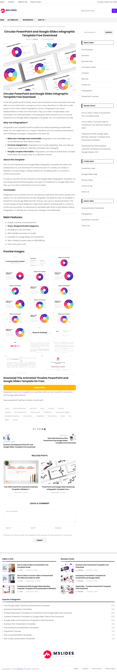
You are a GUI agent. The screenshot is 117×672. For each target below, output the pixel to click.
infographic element (63, 412)
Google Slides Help (89, 174)
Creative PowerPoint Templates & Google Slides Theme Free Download (59, 616)
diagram (8, 412)
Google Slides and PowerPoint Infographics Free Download (59, 620)
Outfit (23, 244)
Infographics (28, 20)
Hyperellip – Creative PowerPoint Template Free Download (93, 587)
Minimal (85, 79)
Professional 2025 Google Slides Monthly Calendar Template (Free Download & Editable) (96, 137)
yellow (15, 420)
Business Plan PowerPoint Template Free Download (92, 566)
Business (85, 55)
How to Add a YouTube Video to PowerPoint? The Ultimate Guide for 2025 (96, 125)
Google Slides (35, 412)
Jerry (21, 570)
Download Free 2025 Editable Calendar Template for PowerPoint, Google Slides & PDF (96, 149)
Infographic (48, 412)
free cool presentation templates (59, 635)
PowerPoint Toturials (90, 219)
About (2, 2)
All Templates (13, 20)
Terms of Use (22, 2)
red (70, 416)
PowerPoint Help (88, 168)
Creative (85, 73)
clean (42, 408)
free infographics (24, 392)
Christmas (86, 84)
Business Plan (87, 61)
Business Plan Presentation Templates (59, 624)
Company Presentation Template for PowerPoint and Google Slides (91, 576)
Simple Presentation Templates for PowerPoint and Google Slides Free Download (59, 613)
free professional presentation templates (59, 627)
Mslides (35, 39)
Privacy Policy (36, 2)
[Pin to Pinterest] (42, 429)
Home (2, 20)
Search (114, 11)
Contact (11, 2)
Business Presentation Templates (59, 609)
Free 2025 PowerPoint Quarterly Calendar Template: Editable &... (21, 488)
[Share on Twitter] (40, 429)
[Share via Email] (45, 429)
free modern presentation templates (59, 638)
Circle (7, 408)
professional (52, 416)
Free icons (86, 225)
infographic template (12, 416)
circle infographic (19, 408)
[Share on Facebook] (37, 429)
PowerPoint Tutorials (90, 96)
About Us (85, 192)
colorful (51, 408)
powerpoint (40, 416)
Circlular (33, 408)
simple (7, 420)
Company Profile (89, 67)
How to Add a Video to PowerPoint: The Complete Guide (32, 566)
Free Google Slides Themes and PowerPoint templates (59, 605)
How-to (41, 20)
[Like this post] (35, 429)
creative (61, 408)
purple (63, 416)
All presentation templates (93, 208)
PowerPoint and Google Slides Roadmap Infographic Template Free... (58, 488)
